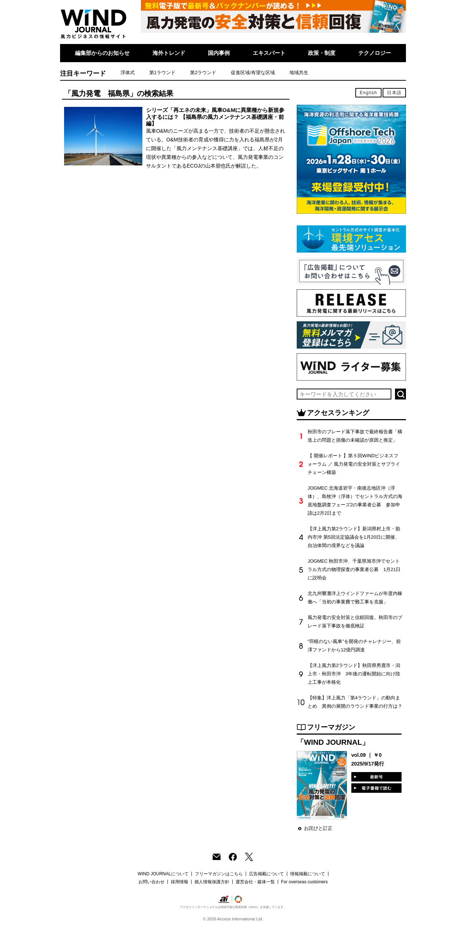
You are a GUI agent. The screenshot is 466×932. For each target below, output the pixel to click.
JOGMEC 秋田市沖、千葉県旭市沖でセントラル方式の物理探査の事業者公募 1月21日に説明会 (354, 569)
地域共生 (298, 72)
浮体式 (128, 72)
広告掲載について (266, 873)
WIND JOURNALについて (163, 873)
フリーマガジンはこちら (219, 873)
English (368, 92)
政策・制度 (321, 53)
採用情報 (179, 881)
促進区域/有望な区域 (253, 72)
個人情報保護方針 (211, 881)
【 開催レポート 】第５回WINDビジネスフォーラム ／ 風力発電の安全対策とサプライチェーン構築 (354, 464)
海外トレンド (169, 53)
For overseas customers (304, 881)
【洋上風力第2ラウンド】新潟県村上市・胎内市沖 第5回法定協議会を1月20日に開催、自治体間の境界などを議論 (354, 537)
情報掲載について (307, 873)
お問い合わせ (151, 881)
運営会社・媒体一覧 (255, 881)
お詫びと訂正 (318, 828)
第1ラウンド (162, 72)
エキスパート (269, 53)
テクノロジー (374, 53)
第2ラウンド (203, 72)
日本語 (394, 92)
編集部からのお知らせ (102, 53)
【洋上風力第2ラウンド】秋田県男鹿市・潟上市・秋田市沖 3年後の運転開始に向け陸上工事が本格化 (354, 674)
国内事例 (219, 53)
